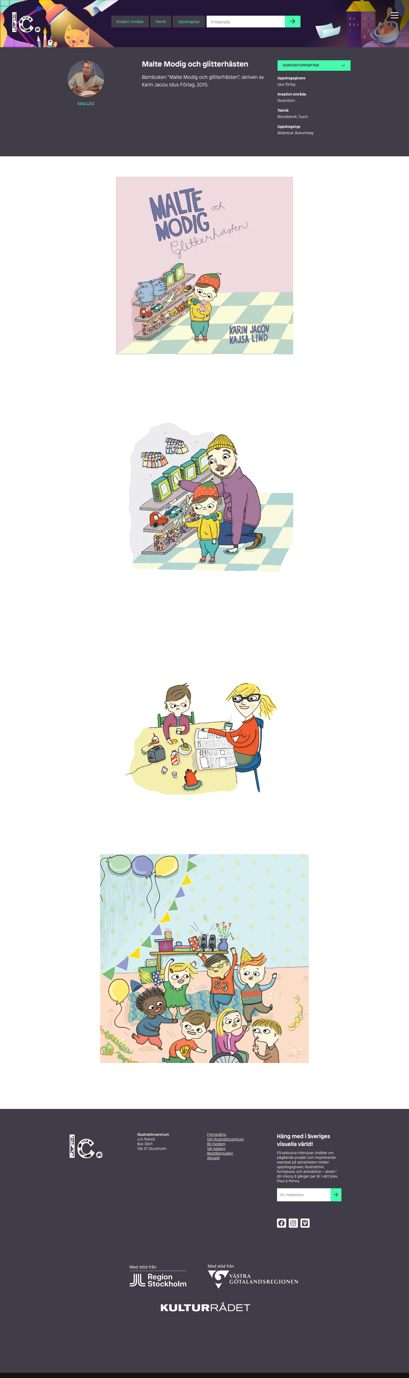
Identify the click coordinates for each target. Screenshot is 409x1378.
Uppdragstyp (189, 21)
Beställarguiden (220, 1153)
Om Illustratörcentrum (225, 1139)
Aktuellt (213, 1158)
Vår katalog (216, 1148)
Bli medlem (216, 1144)
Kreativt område (130, 21)
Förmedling (216, 1134)
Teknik (160, 21)
